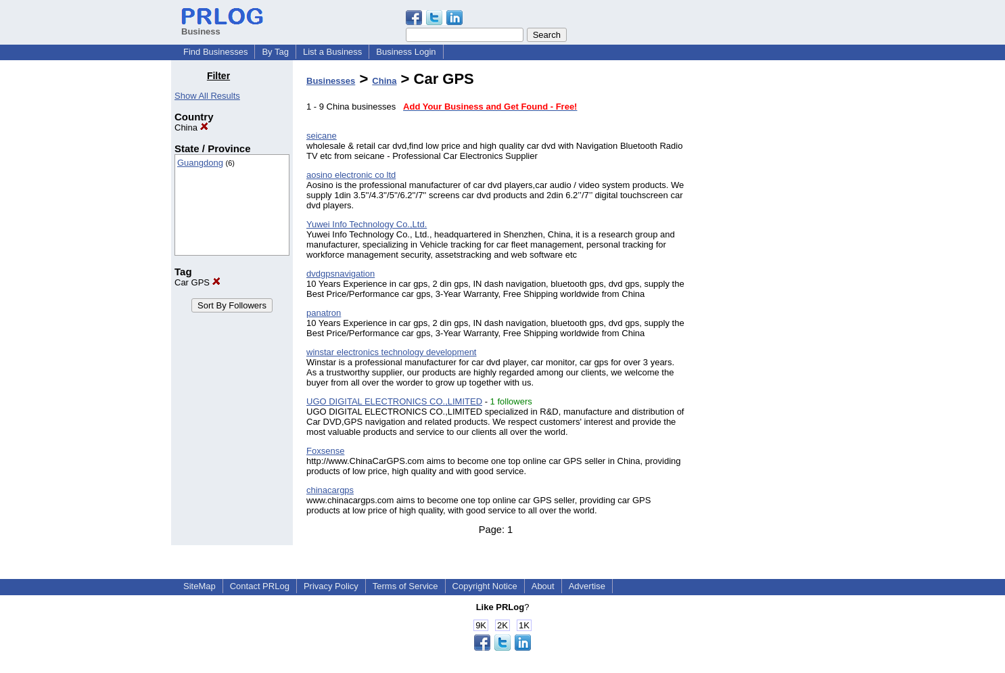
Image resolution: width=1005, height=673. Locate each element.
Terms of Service (405, 586)
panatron (323, 313)
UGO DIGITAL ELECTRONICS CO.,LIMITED (394, 401)
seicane (321, 136)
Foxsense (325, 451)
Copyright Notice (484, 586)
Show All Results (207, 96)
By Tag (275, 52)
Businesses (330, 81)
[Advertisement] (765, 273)
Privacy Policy (331, 586)
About (543, 586)
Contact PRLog (259, 586)
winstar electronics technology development (391, 352)
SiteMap (199, 586)
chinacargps (330, 490)
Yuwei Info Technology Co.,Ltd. (366, 224)
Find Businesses (215, 52)
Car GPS (197, 282)
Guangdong (200, 163)
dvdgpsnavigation (340, 274)
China (191, 127)
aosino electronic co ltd (351, 175)
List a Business (332, 52)
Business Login (406, 52)
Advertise (587, 586)
